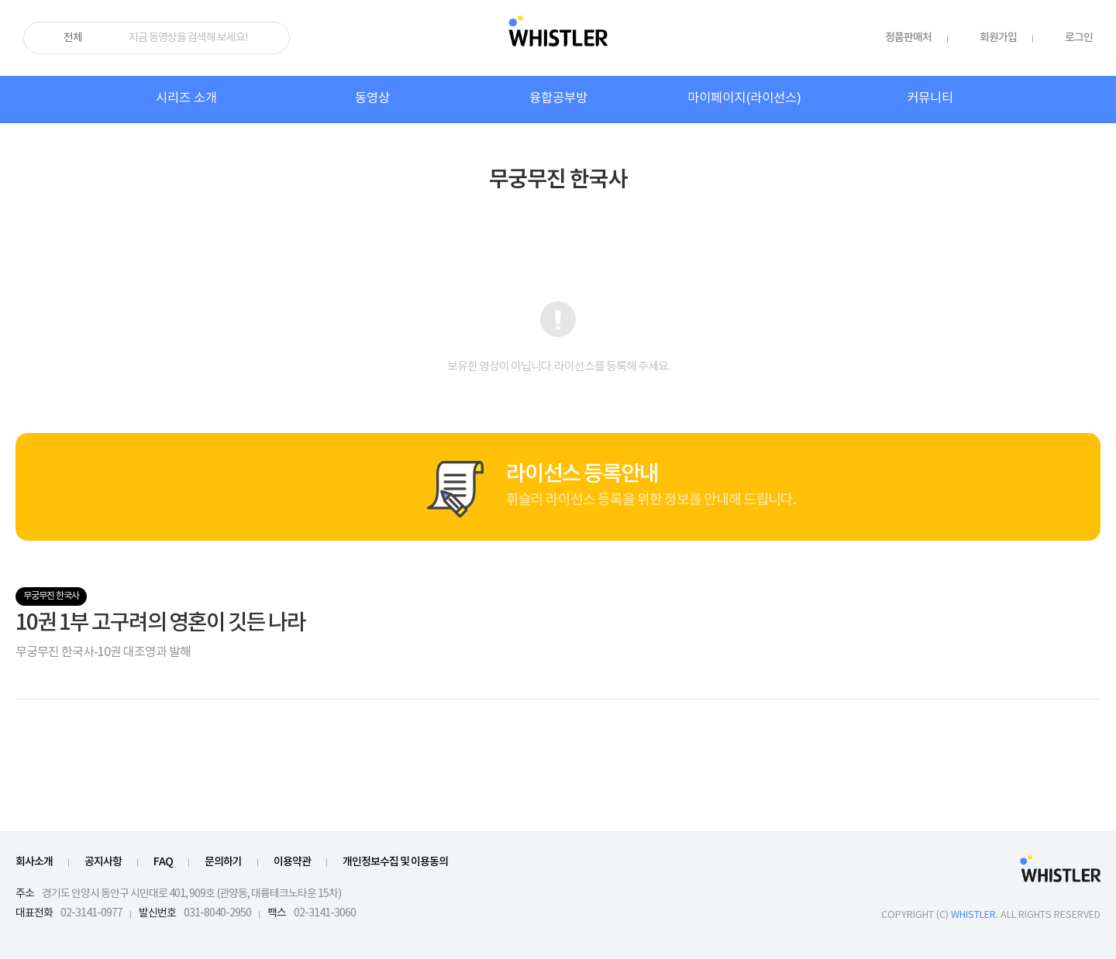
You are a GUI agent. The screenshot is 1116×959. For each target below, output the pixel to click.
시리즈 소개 (186, 98)
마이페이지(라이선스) (744, 98)
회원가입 (998, 37)
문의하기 (223, 861)
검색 (271, 38)
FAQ (163, 861)
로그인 (1079, 37)
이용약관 (292, 861)
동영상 (372, 98)
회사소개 (34, 861)
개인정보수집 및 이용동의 (395, 861)
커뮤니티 (930, 98)
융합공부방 (558, 98)
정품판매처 (908, 37)
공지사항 (103, 861)
